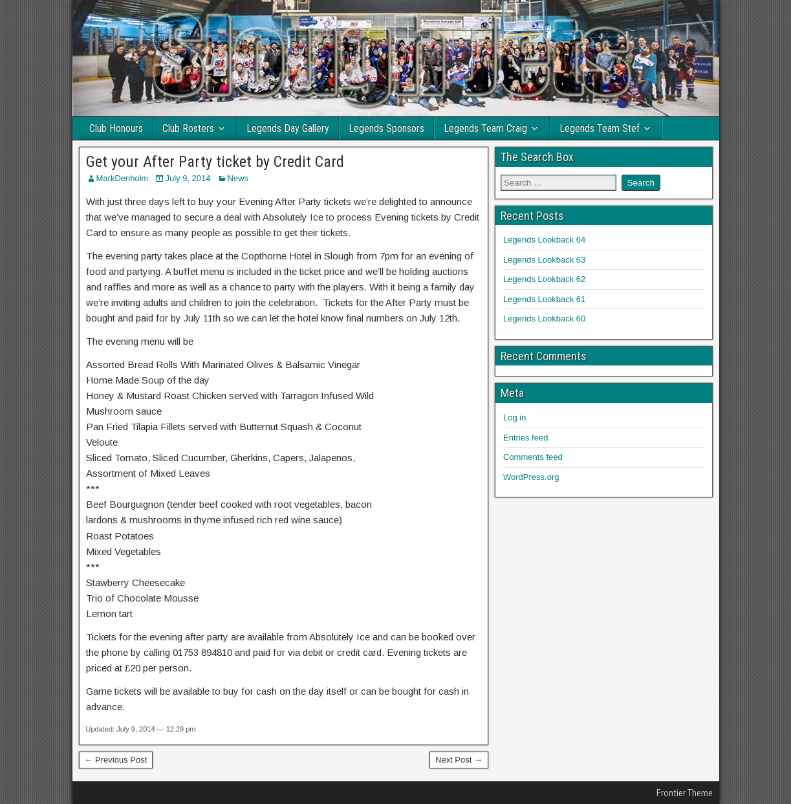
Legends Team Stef (599, 128)
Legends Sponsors (386, 128)
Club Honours (116, 128)
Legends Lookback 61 (544, 299)
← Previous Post (116, 760)
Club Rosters (188, 128)
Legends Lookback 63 (544, 260)
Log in (514, 417)
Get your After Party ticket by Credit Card (215, 162)
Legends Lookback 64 (544, 239)
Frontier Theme (684, 793)
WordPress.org (531, 477)
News (238, 178)
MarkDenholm (122, 178)
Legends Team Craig (485, 128)
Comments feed (533, 457)
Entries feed (525, 437)
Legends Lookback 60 (544, 318)
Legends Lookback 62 (544, 279)
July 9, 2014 (187, 178)
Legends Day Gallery (287, 128)
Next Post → (458, 760)
